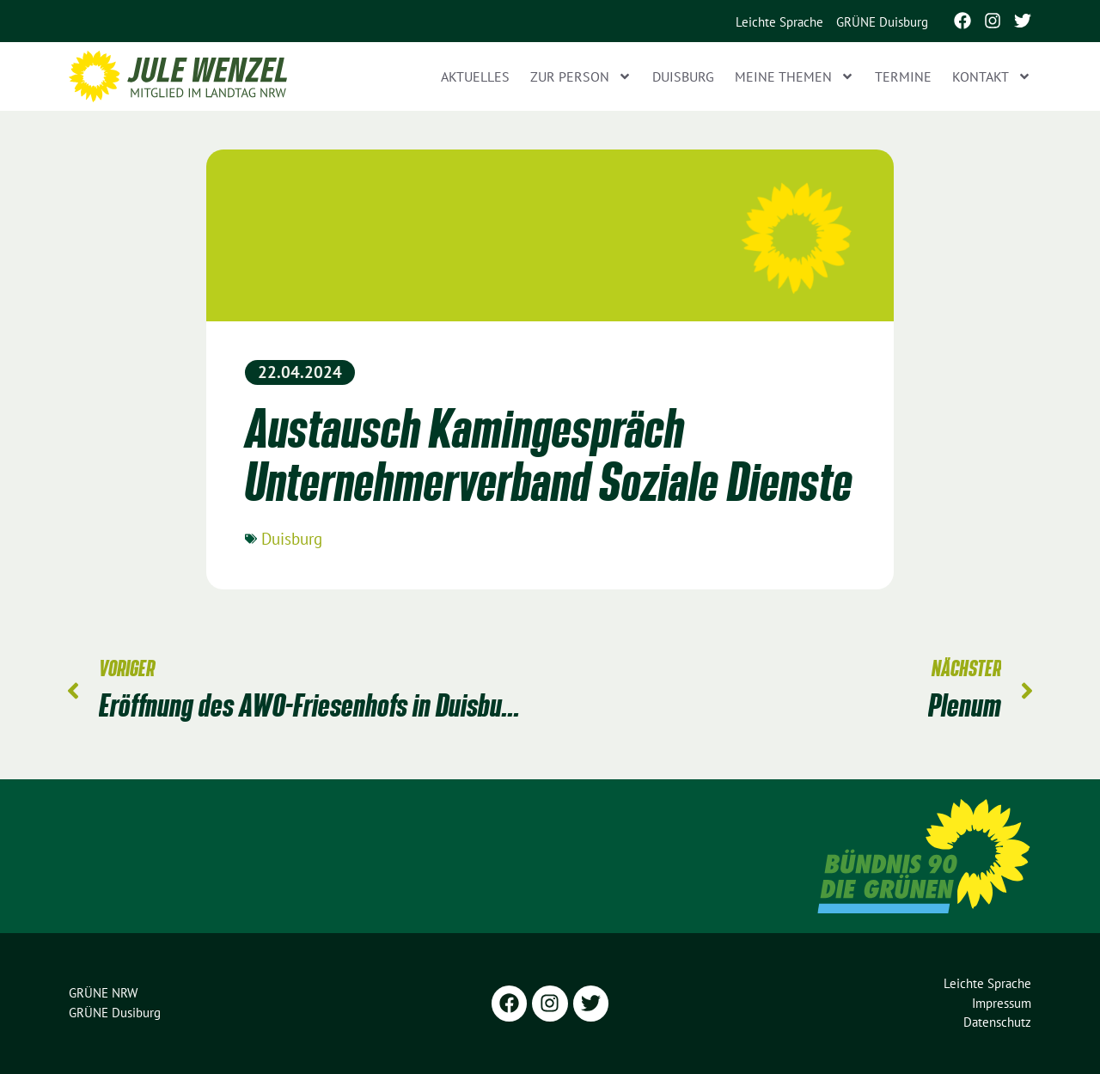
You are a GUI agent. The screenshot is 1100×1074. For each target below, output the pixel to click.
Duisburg (683, 76)
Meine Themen (794, 76)
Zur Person (581, 76)
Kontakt (991, 76)
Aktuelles (475, 76)
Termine (903, 76)
